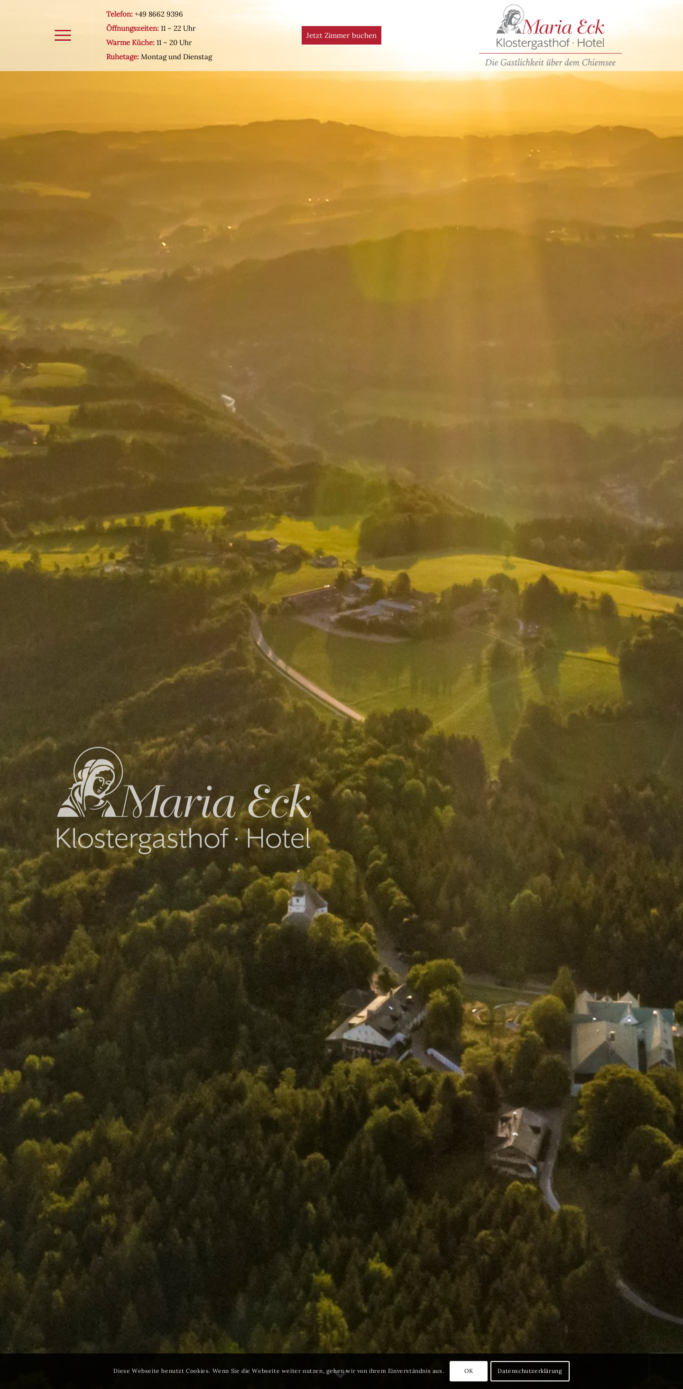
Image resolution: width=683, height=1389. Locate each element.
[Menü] (62, 35)
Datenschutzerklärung (530, 1370)
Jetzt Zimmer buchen (341, 35)
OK (468, 1370)
